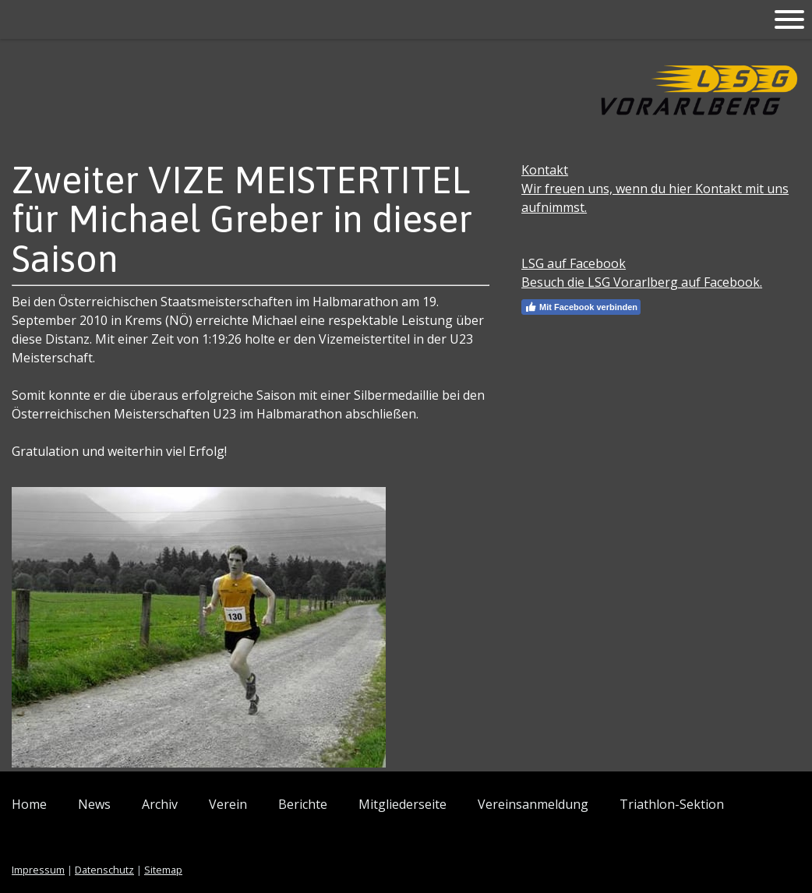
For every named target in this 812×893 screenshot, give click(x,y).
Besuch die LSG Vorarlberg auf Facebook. (641, 282)
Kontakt (544, 169)
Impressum (38, 870)
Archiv (160, 804)
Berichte (302, 804)
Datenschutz (104, 870)
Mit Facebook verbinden (580, 307)
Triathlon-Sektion (672, 804)
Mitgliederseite (402, 804)
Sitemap (163, 870)
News (94, 804)
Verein (228, 804)
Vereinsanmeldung (533, 804)
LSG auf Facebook (573, 263)
